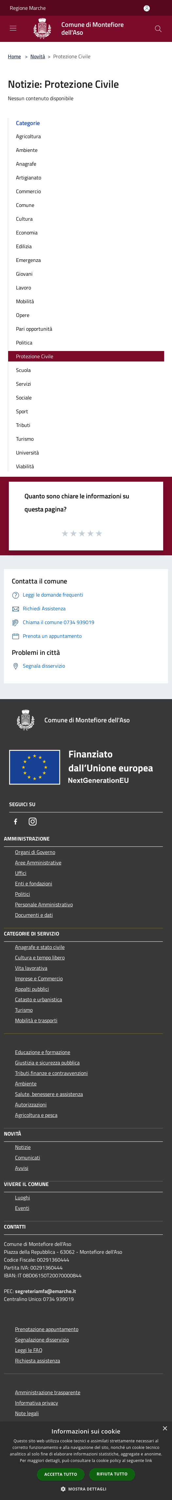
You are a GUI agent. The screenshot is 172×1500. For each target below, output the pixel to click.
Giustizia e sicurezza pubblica (47, 1062)
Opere (22, 315)
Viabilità (25, 466)
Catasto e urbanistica (38, 999)
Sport (22, 411)
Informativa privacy (36, 1403)
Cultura (24, 219)
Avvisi (21, 1168)
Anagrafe (26, 164)
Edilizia (24, 246)
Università (27, 452)
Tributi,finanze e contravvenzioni (51, 1073)
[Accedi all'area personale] (146, 8)
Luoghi (22, 1197)
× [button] (164, 1428)
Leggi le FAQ (28, 1350)
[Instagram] (32, 821)
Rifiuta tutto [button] (112, 1474)
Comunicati (27, 1157)
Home (14, 56)
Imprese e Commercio (39, 978)
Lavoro (23, 287)
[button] (86, 1489)
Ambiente (27, 150)
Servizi (23, 384)
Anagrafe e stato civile (40, 947)
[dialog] (86, 1461)
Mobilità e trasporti (36, 1020)
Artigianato (28, 177)
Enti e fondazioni (33, 883)
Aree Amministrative (38, 862)
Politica (24, 342)
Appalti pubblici (32, 989)
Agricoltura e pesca (36, 1115)
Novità (37, 56)
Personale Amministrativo (44, 904)
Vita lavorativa (31, 968)
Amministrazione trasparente (47, 1392)
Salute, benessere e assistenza (49, 1094)
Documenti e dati (34, 915)
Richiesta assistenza (37, 1360)
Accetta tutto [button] (60, 1474)
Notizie (23, 1147)
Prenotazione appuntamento (46, 1329)
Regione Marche (28, 8)
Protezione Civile (34, 356)
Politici (22, 894)
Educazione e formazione (42, 1052)
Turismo (25, 439)
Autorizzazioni (31, 1104)
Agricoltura (28, 136)
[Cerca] (158, 29)
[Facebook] (15, 821)
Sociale (24, 397)
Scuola (23, 370)
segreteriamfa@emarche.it (45, 1291)
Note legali (27, 1413)
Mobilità (25, 301)
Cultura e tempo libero (40, 957)
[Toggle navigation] (13, 28)
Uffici (20, 873)
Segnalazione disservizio (42, 1339)
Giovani (24, 274)
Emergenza (28, 260)
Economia (27, 232)
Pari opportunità (34, 329)
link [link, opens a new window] (148, 1460)
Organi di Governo (35, 852)
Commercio (28, 191)
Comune (25, 205)
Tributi (23, 425)
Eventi (22, 1208)
